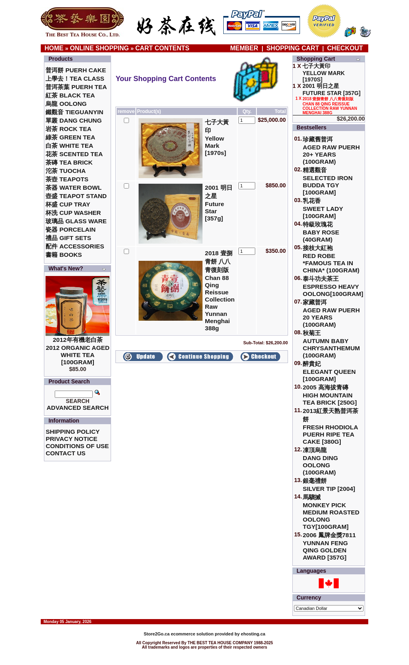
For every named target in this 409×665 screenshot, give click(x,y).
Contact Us (65, 453)
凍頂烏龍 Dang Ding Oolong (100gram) (320, 461)
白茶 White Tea (69, 145)
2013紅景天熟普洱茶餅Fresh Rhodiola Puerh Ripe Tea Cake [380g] (330, 426)
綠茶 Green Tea (70, 137)
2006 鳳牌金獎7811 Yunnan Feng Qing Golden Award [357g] (329, 546)
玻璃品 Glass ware (76, 221)
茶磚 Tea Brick (69, 162)
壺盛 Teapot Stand (76, 196)
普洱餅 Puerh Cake (76, 70)
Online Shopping (99, 48)
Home (54, 48)
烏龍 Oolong (66, 103)
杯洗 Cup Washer (73, 212)
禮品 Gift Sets (68, 237)
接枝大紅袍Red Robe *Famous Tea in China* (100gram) (331, 259)
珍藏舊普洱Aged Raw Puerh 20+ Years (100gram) (331, 150)
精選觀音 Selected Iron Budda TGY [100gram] (328, 181)
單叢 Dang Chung (73, 120)
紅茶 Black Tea (70, 95)
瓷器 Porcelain (70, 229)
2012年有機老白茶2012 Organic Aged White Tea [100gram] (77, 350)
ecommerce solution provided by (192, 633)
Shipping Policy (72, 431)
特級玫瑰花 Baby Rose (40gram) (321, 232)
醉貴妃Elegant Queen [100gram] (329, 371)
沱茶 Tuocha (65, 170)
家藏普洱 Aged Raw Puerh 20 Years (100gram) (331, 313)
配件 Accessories (75, 246)
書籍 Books (64, 254)
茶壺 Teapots (67, 179)
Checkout (345, 48)
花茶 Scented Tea (74, 154)
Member (245, 48)
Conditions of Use (77, 446)
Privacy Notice (71, 438)
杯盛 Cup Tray (68, 204)
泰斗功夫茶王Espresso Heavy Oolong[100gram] (333, 286)
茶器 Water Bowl (73, 187)
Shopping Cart (292, 48)
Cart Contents (162, 48)
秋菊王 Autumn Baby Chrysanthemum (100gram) (331, 344)
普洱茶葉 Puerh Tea (76, 86)
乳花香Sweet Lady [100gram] (323, 208)
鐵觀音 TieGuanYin (74, 112)
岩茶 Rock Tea (68, 128)
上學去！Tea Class (75, 78)
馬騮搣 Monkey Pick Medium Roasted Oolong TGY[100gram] (331, 512)
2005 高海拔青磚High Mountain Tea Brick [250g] (330, 395)
